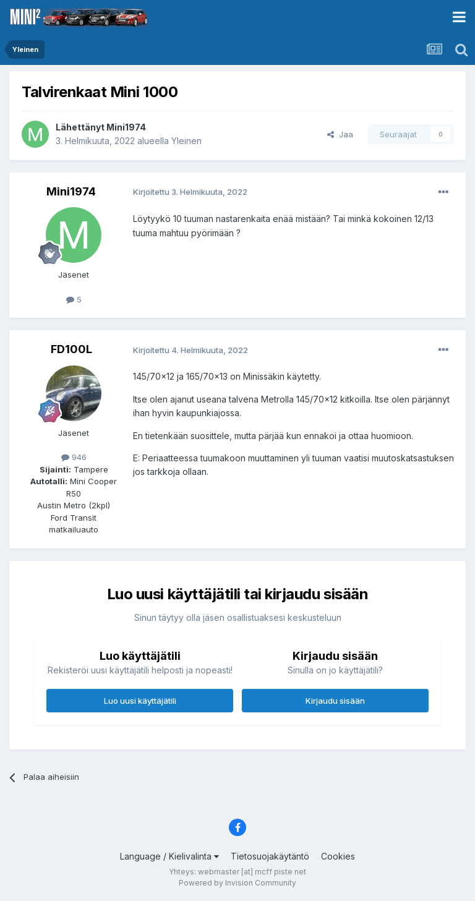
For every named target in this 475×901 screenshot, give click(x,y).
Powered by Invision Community (237, 882)
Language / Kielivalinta (169, 856)
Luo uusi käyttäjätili (140, 701)
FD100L (71, 349)
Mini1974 (126, 127)
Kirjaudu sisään (335, 701)
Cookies (338, 856)
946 (74, 457)
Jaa (340, 134)
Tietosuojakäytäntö (270, 856)
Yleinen (186, 140)
